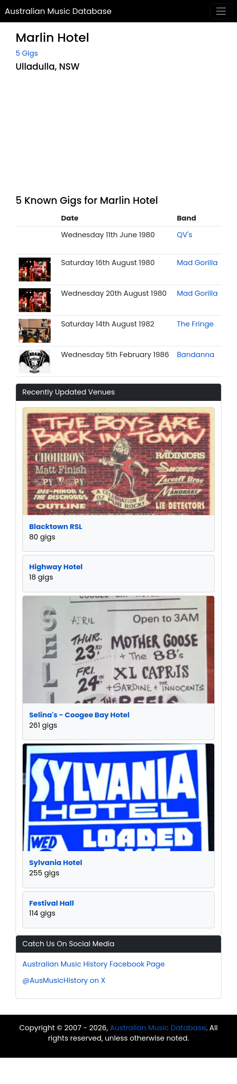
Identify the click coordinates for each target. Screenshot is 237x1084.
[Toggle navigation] (221, 11)
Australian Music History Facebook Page (93, 964)
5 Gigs (27, 53)
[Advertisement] (125, 135)
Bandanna (195, 354)
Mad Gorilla (197, 263)
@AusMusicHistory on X (63, 980)
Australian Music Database (58, 11)
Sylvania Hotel (55, 862)
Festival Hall (51, 903)
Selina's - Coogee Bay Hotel (79, 715)
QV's (184, 235)
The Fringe (195, 324)
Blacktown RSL (55, 526)
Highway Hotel (56, 567)
